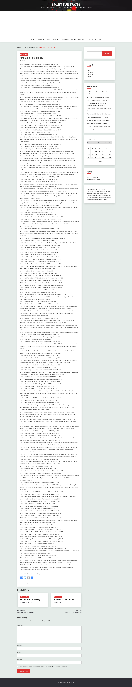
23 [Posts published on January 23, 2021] (106, 154)
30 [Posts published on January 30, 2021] (106, 157)
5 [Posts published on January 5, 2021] (92, 148)
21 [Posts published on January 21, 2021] (99, 154)
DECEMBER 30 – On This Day (64, 599)
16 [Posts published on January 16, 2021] (106, 151)
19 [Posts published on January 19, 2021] (92, 154)
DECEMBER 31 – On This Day (30, 599)
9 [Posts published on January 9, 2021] (106, 148)
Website (20, 659)
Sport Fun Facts (66, 4)
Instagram (90, 74)
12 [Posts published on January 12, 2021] (92, 151)
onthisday (24, 583)
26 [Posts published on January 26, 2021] (92, 157)
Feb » (100, 161)
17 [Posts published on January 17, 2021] (110, 151)
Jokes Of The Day (92, 177)
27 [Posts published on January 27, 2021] (96, 157)
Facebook (90, 72)
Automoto (56, 39)
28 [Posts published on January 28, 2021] (99, 157)
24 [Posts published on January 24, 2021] (110, 154)
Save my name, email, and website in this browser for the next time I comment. (43, 667)
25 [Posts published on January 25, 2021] (89, 157)
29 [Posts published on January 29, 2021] (103, 157)
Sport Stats (81, 39)
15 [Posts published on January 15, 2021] (103, 151)
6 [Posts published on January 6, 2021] (95, 148)
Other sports (65, 39)
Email (19, 652)
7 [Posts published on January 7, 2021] (99, 148)
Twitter (89, 76)
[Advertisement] (66, 24)
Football (33, 39)
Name (19, 645)
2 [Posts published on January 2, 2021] (106, 145)
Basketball (41, 39)
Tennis (48, 39)
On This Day (92, 39)
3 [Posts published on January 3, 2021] (110, 145)
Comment (20, 625)
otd (29, 583)
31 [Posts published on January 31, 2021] (110, 157)
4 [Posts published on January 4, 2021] (88, 148)
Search (107, 53)
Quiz (100, 39)
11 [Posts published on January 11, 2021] (89, 151)
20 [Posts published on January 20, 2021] (96, 154)
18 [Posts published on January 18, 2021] (89, 154)
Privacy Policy (103, 199)
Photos (73, 39)
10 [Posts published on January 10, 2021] (110, 148)
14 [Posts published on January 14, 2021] (99, 151)
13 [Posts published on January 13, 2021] (96, 151)
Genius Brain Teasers (93, 179)
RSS (88, 70)
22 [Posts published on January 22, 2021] (103, 154)
